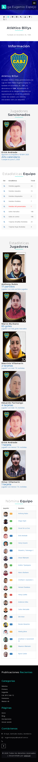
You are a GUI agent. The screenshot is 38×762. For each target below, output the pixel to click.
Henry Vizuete (23, 543)
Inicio (4, 713)
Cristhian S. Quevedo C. (26, 580)
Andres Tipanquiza (24, 565)
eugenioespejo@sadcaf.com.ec (16, 737)
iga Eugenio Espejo (19, 7)
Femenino (5, 698)
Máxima (4, 686)
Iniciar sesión (7, 722)
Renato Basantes (24, 624)
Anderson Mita (23, 602)
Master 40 (5, 701)
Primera (4, 689)
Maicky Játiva (22, 631)
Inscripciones (6, 719)
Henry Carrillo (22, 595)
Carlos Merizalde (23, 609)
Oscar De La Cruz (24, 528)
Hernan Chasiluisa (24, 587)
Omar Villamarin (23, 558)
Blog (3, 716)
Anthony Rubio (23, 513)
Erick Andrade (22, 536)
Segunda (5, 692)
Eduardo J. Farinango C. (26, 550)
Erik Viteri (21, 617)
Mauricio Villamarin (24, 646)
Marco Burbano (23, 572)
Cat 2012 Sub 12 (8, 695)
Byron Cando (22, 654)
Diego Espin (22, 521)
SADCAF (27, 756)
